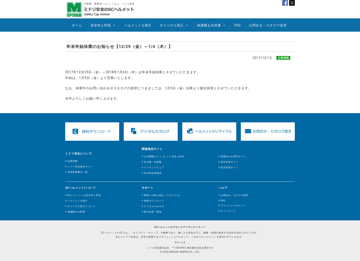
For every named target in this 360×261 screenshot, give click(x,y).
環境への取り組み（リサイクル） (163, 195)
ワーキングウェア (154, 167)
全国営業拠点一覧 (78, 172)
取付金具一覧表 (153, 211)
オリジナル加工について (81, 206)
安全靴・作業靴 (153, 162)
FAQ (237, 25)
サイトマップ (228, 211)
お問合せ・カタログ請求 (268, 25)
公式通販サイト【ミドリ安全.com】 (164, 156)
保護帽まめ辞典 (209, 25)
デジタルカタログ (154, 206)
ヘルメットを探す (138, 25)
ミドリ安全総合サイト (80, 166)
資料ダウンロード (154, 200)
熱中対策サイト (229, 162)
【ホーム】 (180, 242)
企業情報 (73, 161)
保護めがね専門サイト (233, 156)
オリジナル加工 (172, 25)
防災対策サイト (229, 167)
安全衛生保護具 (153, 173)
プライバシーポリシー (233, 205)
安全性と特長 (100, 25)
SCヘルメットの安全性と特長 (84, 195)
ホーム (77, 25)
